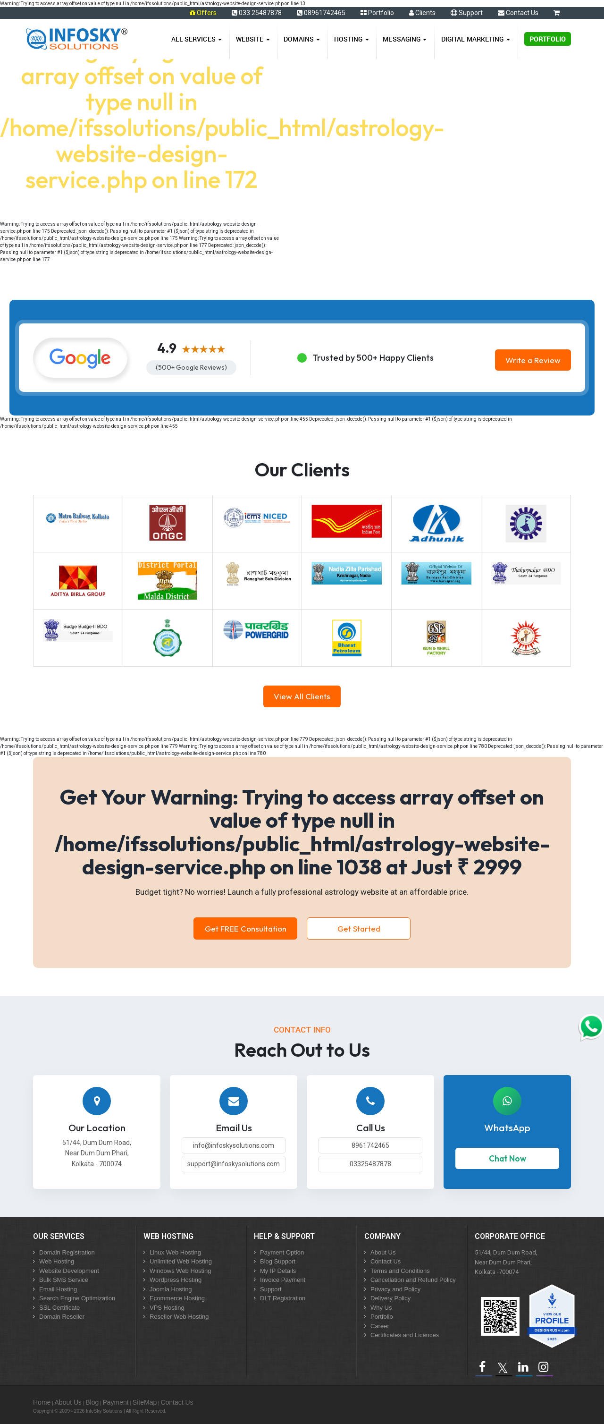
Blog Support (277, 1261)
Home (41, 1402)
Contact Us (518, 13)
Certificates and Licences (404, 1335)
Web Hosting (56, 1261)
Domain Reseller (61, 1316)
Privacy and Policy (395, 1289)
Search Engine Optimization (77, 1298)
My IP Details (278, 1270)
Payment (115, 1402)
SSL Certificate (59, 1307)
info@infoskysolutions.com (233, 1145)
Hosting (351, 38)
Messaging (405, 38)
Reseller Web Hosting (179, 1316)
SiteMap (145, 1402)
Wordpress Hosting (175, 1279)
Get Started (358, 928)
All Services (196, 38)
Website (253, 38)
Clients (422, 13)
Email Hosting (58, 1289)
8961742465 (370, 1145)
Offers (207, 13)
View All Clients (302, 696)
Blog (92, 1402)
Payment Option (282, 1252)
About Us (382, 1252)
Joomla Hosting (171, 1289)
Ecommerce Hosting (177, 1298)
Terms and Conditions (400, 1270)
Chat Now (507, 1158)
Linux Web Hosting (175, 1252)
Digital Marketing (475, 38)
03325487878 (370, 1164)
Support (467, 13)
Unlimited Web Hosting (181, 1261)
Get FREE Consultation (245, 928)
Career (379, 1326)
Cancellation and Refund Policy (413, 1279)
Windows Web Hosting (180, 1270)
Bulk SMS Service (63, 1279)
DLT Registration (282, 1298)
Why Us (381, 1307)
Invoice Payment (282, 1279)
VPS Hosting (167, 1307)
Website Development (69, 1270)
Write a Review (533, 360)
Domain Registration (67, 1252)
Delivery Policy (390, 1298)
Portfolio (377, 13)
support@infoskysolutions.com (233, 1164)
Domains (302, 38)
